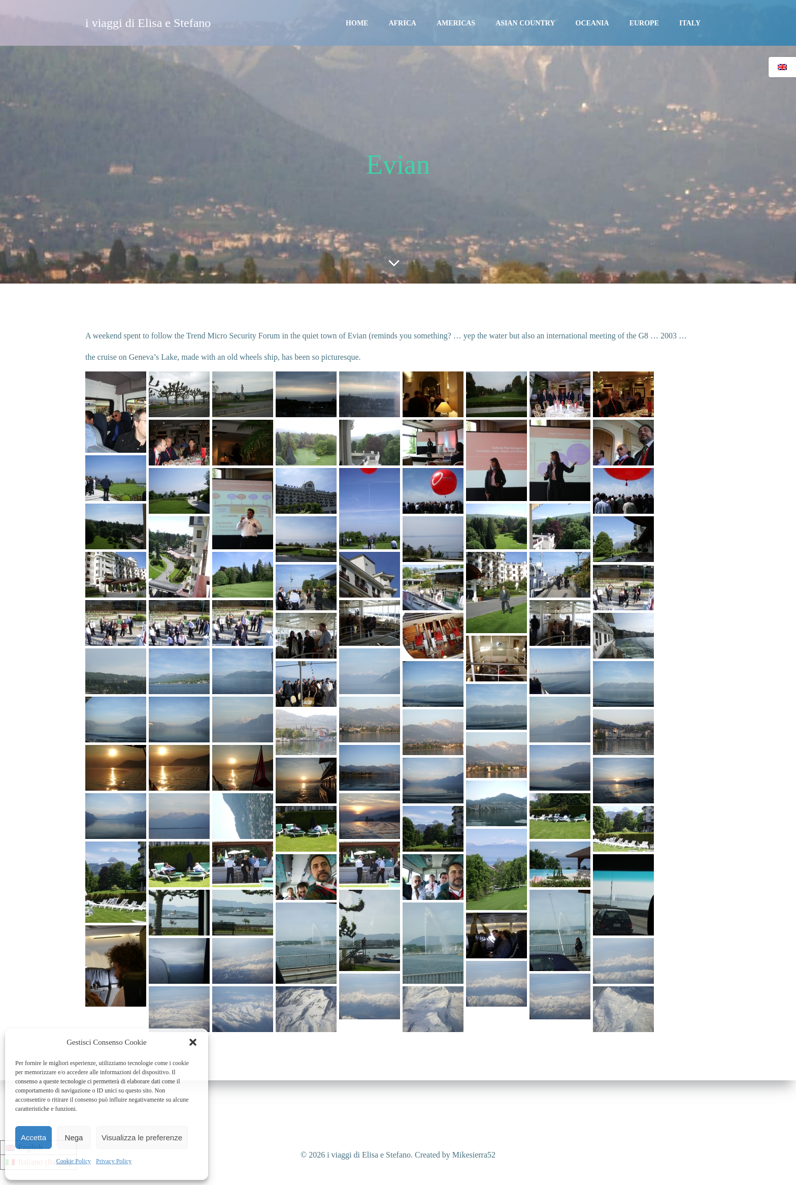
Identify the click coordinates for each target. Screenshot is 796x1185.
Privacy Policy (113, 1161)
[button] (193, 1042)
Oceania (592, 23)
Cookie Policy (73, 1161)
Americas (456, 23)
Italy (690, 23)
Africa (402, 23)
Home (357, 23)
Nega (74, 1137)
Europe (644, 23)
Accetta (33, 1137)
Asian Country (525, 23)
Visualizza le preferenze (142, 1137)
